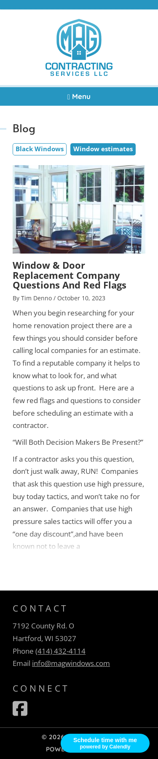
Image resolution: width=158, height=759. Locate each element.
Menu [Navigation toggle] (79, 96)
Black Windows (40, 148)
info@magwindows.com (71, 663)
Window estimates (103, 148)
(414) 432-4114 (60, 651)
